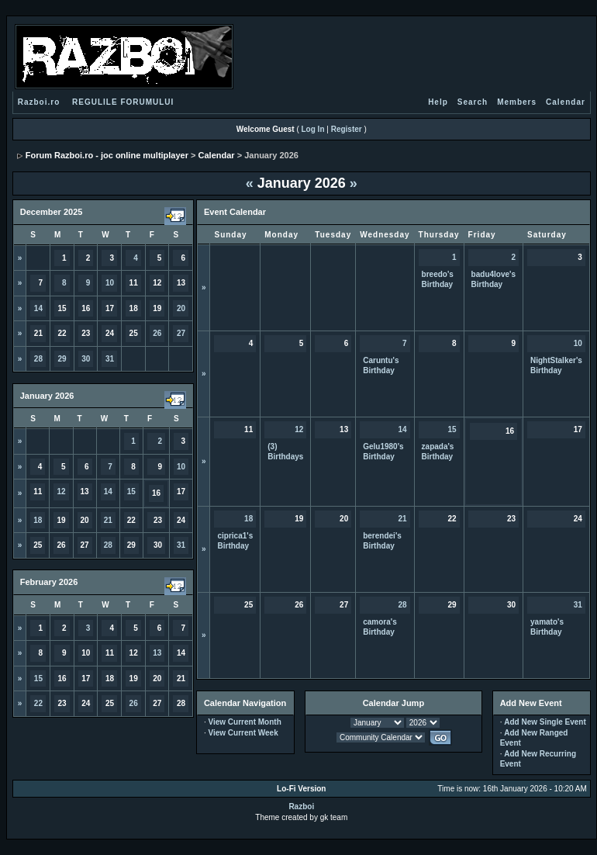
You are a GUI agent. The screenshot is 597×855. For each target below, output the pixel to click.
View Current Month (244, 722)
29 (62, 359)
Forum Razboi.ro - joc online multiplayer (107, 155)
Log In (313, 129)
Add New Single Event (545, 722)
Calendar (565, 102)
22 (38, 703)
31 (109, 359)
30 (85, 359)
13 (157, 653)
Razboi (301, 806)
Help (438, 102)
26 (157, 333)
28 (38, 359)
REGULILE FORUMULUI (123, 102)
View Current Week (243, 733)
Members (517, 102)
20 (181, 308)
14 (38, 308)
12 (61, 491)
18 (37, 520)
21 (108, 520)
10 (109, 283)
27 (181, 333)
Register (346, 129)
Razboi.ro (39, 102)
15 (131, 491)
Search (472, 102)
